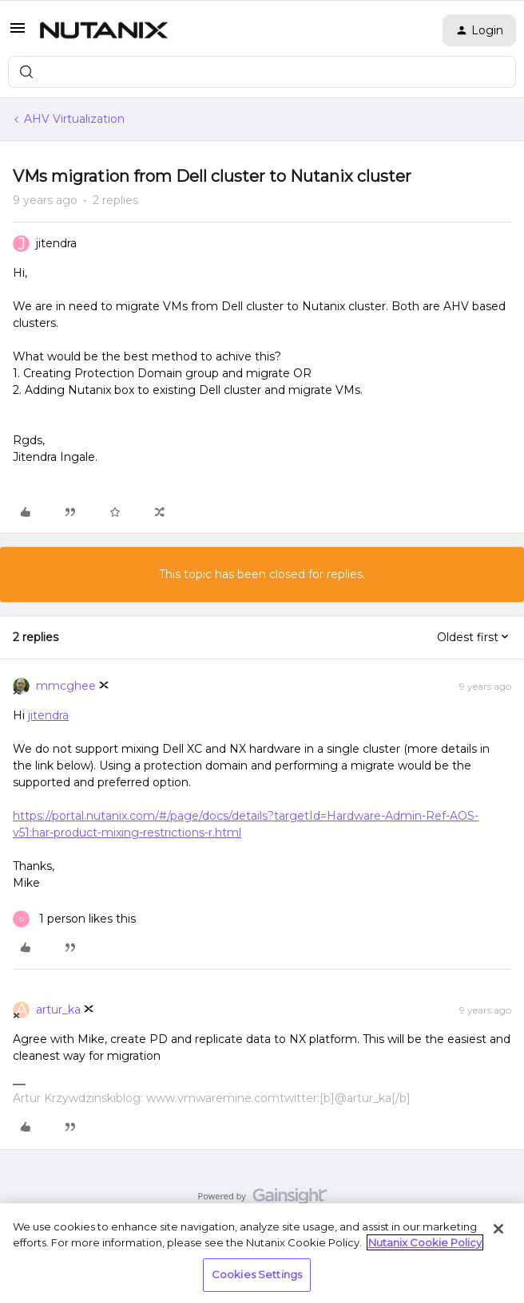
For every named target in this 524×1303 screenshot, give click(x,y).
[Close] (498, 1228)
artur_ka (58, 1009)
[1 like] (74, 919)
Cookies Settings (257, 1274)
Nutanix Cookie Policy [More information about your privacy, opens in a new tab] (425, 1242)
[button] (17, 33)
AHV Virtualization (74, 119)
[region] (262, 1253)
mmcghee (66, 686)
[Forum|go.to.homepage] (104, 30)
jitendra (56, 243)
